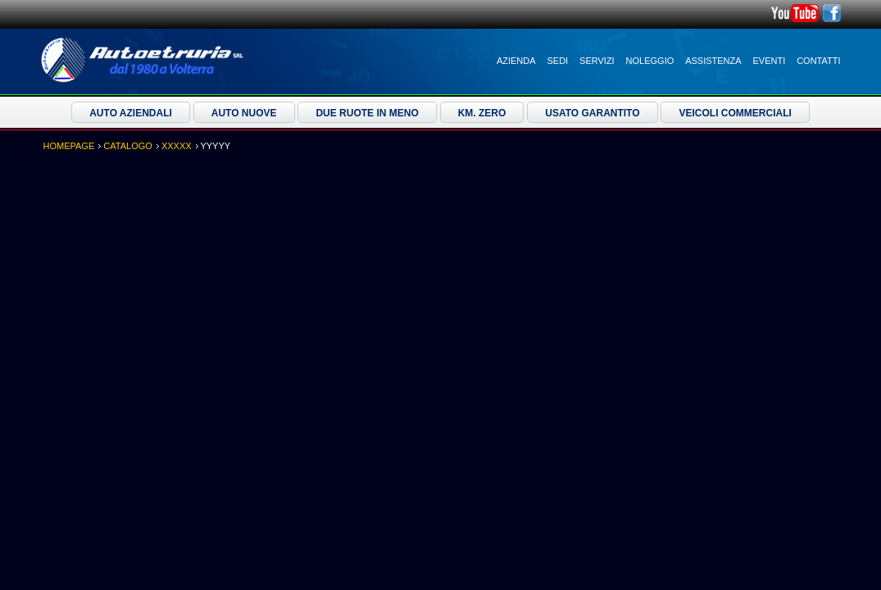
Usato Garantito (592, 113)
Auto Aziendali (130, 113)
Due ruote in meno (367, 113)
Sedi (558, 61)
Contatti (818, 61)
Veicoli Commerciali (735, 113)
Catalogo (127, 146)
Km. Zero (482, 113)
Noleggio (650, 61)
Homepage (69, 146)
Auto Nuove (244, 113)
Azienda (516, 61)
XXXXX (176, 146)
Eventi (769, 61)
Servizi (597, 61)
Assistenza (713, 61)
